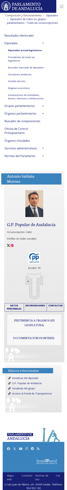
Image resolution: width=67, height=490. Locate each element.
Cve (58, 475)
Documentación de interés (33, 338)
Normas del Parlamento (19, 156)
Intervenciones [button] (35, 305)
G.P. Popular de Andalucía (27, 383)
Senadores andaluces (20, 74)
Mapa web (10, 477)
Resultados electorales (19, 35)
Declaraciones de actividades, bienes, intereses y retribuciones (26, 97)
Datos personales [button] (14, 307)
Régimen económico (19, 88)
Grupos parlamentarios (19, 106)
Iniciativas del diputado (25, 378)
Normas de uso (41, 477)
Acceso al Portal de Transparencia (32, 393)
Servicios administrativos (20, 148)
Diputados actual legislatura (25, 50)
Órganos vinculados (17, 141)
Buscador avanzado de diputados (26, 67)
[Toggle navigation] (61, 6)
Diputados (11, 43)
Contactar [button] (55, 305)
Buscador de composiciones (22, 121)
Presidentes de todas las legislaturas (21, 59)
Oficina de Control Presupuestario (16, 131)
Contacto (27, 475)
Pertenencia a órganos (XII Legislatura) (34, 322)
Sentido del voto (17, 81)
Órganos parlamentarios (20, 113)
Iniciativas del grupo (23, 388)
